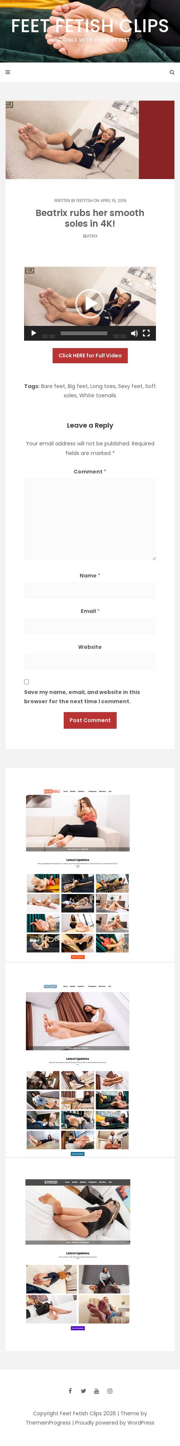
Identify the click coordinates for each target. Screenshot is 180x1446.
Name (90, 575)
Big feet (78, 386)
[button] (90, 303)
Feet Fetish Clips (90, 28)
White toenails (97, 395)
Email (90, 611)
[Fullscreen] (146, 333)
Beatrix (90, 236)
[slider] (84, 333)
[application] (90, 304)
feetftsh (84, 200)
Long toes (103, 386)
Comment (90, 471)
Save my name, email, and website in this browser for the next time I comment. (82, 696)
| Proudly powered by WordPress (113, 1422)
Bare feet (53, 386)
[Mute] (134, 333)
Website (90, 647)
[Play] (33, 333)
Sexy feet (130, 386)
